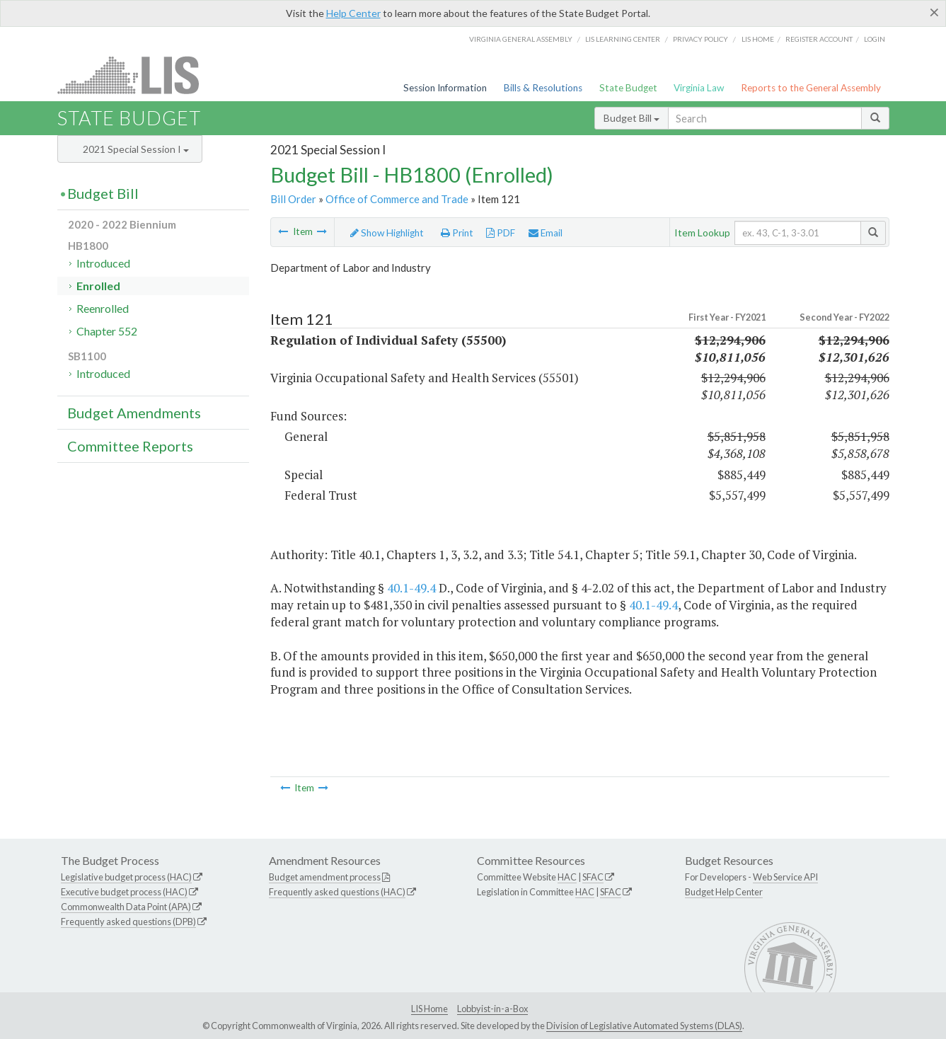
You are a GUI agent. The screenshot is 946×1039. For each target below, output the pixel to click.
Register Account (819, 39)
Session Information (445, 87)
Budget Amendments (134, 412)
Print (457, 233)
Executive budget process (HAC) (124, 891)
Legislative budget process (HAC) (126, 877)
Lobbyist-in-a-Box (492, 1008)
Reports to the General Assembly (811, 87)
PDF (500, 233)
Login (874, 39)
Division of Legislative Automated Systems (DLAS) (644, 1025)
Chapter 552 (106, 331)
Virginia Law (699, 87)
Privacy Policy (700, 39)
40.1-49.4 (411, 588)
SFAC (593, 877)
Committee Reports (130, 445)
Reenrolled (102, 308)
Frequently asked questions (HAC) (337, 891)
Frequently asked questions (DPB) (128, 921)
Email (546, 233)
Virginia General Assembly (520, 39)
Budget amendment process (325, 877)
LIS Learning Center (622, 39)
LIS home (758, 39)
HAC (567, 877)
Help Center (353, 13)
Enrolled (98, 285)
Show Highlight (387, 233)
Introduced (103, 263)
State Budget (628, 87)
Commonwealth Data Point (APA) (126, 906)
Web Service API (785, 877)
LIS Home (429, 1008)
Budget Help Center (724, 891)
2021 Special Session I (136, 149)
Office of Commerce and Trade (396, 199)
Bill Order (293, 199)
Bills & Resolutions (543, 87)
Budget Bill (631, 118)
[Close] (934, 12)
